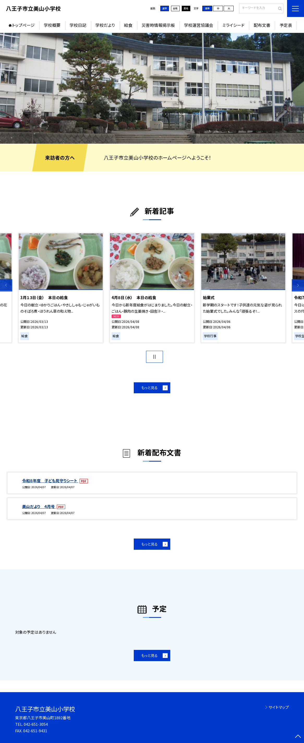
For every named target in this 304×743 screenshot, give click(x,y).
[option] (152, 88)
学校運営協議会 (198, 25)
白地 (175, 8)
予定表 (285, 25)
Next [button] (298, 285)
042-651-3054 (36, 724)
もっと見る (149, 387)
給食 (128, 25)
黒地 (186, 8)
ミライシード (233, 25)
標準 (207, 8)
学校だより (105, 25)
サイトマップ (279, 707)
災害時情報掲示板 (158, 25)
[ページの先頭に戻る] (298, 737)
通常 (164, 8)
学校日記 (78, 25)
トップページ (23, 25)
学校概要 (52, 25)
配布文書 (262, 25)
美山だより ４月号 (39, 506)
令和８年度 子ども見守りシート (50, 480)
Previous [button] (6, 285)
